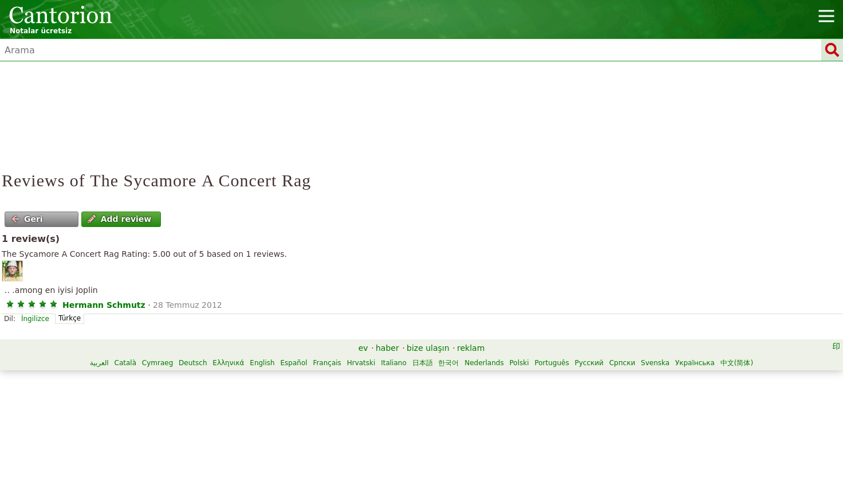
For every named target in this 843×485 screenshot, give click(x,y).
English (262, 363)
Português (551, 363)
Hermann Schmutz (103, 305)
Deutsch (193, 363)
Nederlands (483, 363)
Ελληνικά (228, 363)
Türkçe (69, 318)
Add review (119, 219)
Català (125, 363)
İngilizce (35, 319)
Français (327, 363)
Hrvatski (361, 363)
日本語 (422, 363)
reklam (470, 348)
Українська (695, 363)
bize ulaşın (428, 348)
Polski (519, 363)
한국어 (448, 363)
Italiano (394, 363)
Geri (27, 219)
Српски (622, 363)
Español (293, 363)
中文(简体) (736, 363)
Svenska (655, 363)
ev (363, 348)
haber (387, 348)
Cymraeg (157, 363)
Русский (588, 363)
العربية (99, 363)
